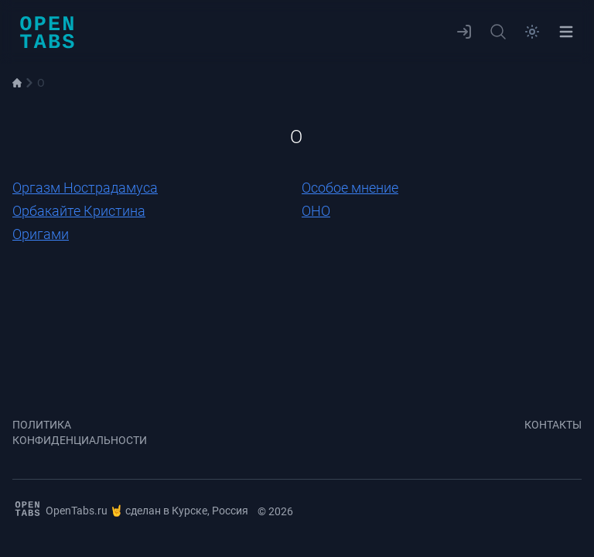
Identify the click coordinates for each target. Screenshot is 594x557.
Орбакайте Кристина (78, 211)
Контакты (553, 425)
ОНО (316, 211)
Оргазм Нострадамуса (85, 187)
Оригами (40, 234)
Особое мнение (350, 187)
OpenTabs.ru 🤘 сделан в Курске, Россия (130, 508)
